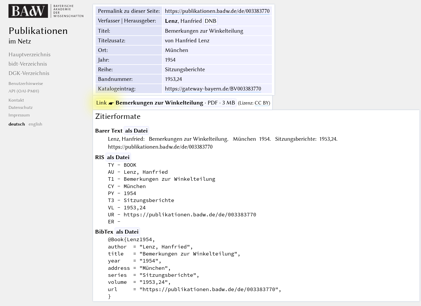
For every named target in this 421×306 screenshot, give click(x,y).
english (35, 124)
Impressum (19, 115)
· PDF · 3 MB (165, 102)
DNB (210, 21)
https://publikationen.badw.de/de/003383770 (217, 11)
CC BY (262, 103)
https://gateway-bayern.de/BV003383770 (213, 88)
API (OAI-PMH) (23, 91)
